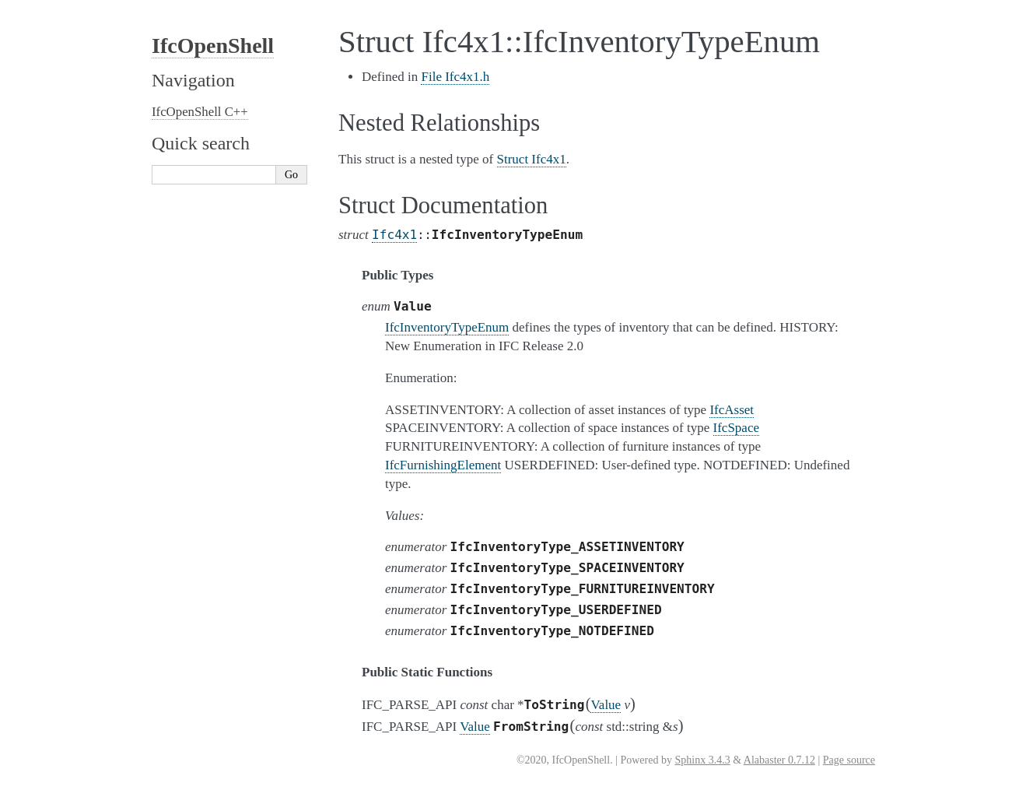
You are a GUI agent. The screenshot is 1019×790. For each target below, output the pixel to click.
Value (605, 704)
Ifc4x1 (394, 234)
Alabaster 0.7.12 (779, 760)
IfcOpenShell (213, 45)
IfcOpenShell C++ (200, 111)
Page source (849, 760)
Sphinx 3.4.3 (702, 760)
